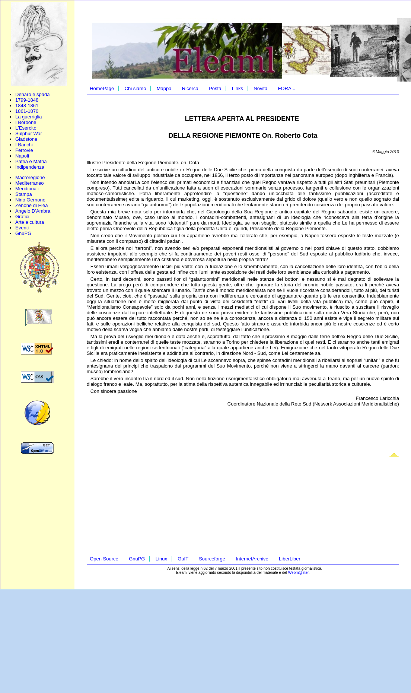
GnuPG (23, 233)
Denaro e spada (32, 94)
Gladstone (26, 139)
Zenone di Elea (31, 205)
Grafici (22, 216)
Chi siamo (135, 88)
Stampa (23, 194)
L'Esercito (25, 128)
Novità (260, 88)
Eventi (22, 228)
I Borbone (25, 122)
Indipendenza (29, 167)
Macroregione (30, 177)
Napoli (22, 156)
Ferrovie (24, 150)
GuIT (183, 559)
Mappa (164, 88)
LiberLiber (289, 559)
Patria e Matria (31, 161)
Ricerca (190, 88)
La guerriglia (28, 117)
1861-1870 (26, 111)
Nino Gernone (30, 200)
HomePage (102, 88)
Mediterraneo (29, 183)
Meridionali (27, 188)
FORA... (287, 88)
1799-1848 (26, 100)
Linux (161, 559)
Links (237, 88)
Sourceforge (212, 559)
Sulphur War (28, 133)
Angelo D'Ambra (32, 211)
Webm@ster (298, 572)
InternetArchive (252, 559)
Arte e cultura (29, 222)
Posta (215, 88)
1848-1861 (26, 105)
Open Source (104, 559)
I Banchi (24, 144)
